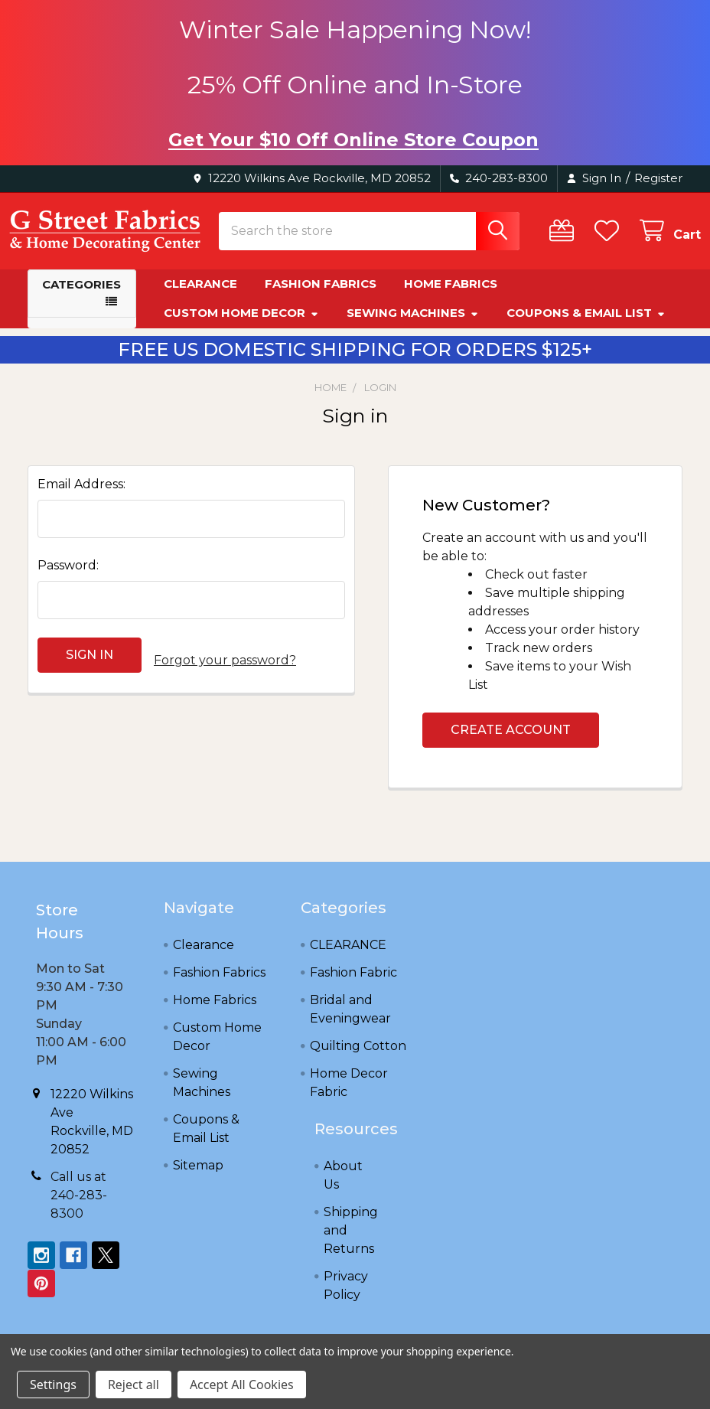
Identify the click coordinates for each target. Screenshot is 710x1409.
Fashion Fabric (353, 986)
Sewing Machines (413, 326)
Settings (53, 1384)
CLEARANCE (348, 958)
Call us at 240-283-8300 (78, 1209)
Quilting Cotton (358, 1059)
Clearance (200, 297)
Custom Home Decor (241, 326)
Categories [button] (81, 298)
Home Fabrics (450, 297)
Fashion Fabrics (320, 297)
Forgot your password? (225, 668)
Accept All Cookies (242, 1384)
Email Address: (81, 498)
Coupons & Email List (586, 326)
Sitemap (198, 1179)
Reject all (133, 1384)
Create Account (511, 743)
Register (658, 178)
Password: (68, 579)
